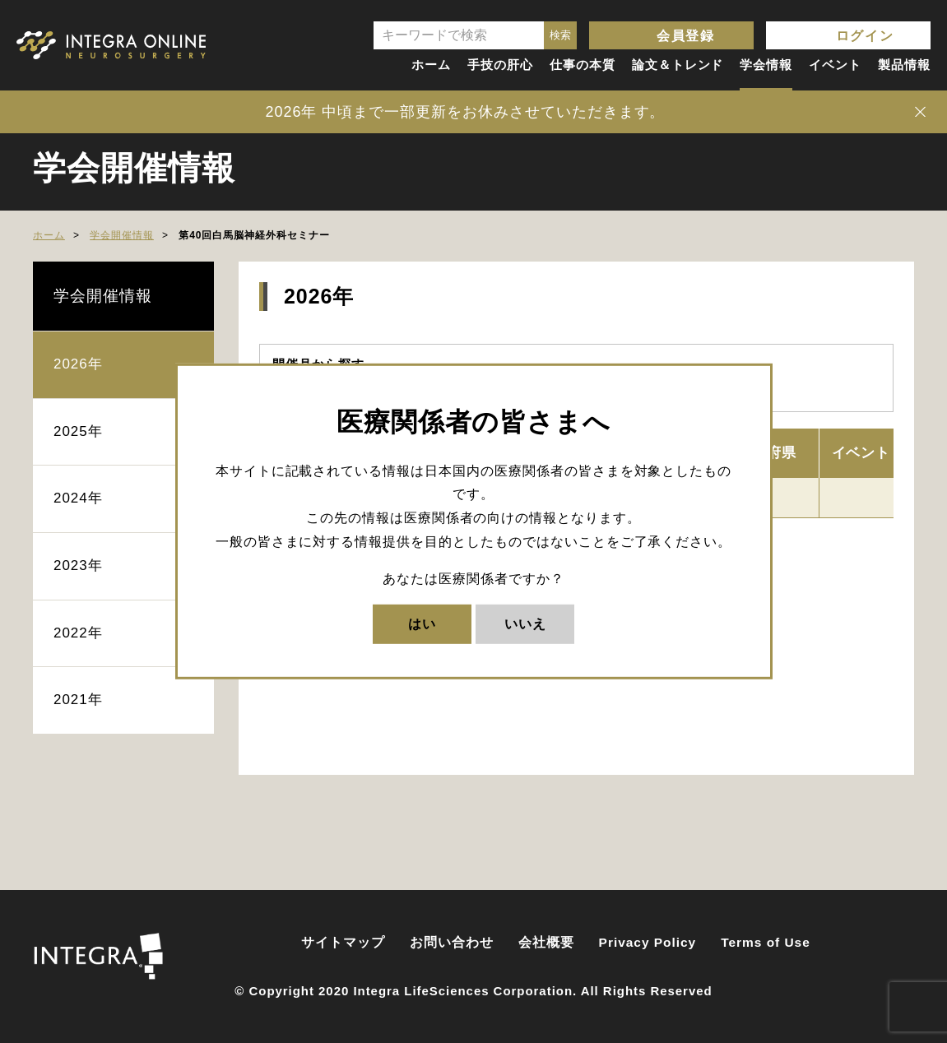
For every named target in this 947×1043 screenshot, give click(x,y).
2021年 (78, 699)
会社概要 (546, 942)
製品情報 (904, 65)
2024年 (78, 498)
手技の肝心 (500, 65)
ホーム (431, 65)
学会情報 (766, 65)
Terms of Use (765, 942)
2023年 (78, 565)
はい (422, 623)
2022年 (78, 633)
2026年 (78, 364)
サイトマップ (343, 942)
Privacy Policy (648, 942)
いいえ (525, 623)
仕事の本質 (582, 65)
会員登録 (685, 36)
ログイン (865, 36)
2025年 (78, 431)
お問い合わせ (452, 942)
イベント (835, 65)
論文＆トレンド (678, 65)
